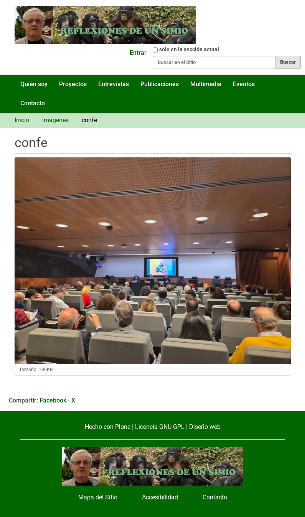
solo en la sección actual (189, 49)
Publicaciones (159, 84)
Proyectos (73, 84)
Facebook (53, 400)
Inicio (22, 120)
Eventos (244, 84)
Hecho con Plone (107, 426)
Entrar (138, 52)
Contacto (32, 103)
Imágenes (55, 120)
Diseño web (205, 426)
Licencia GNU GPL (160, 426)
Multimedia (205, 84)
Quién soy (34, 84)
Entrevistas (113, 84)
